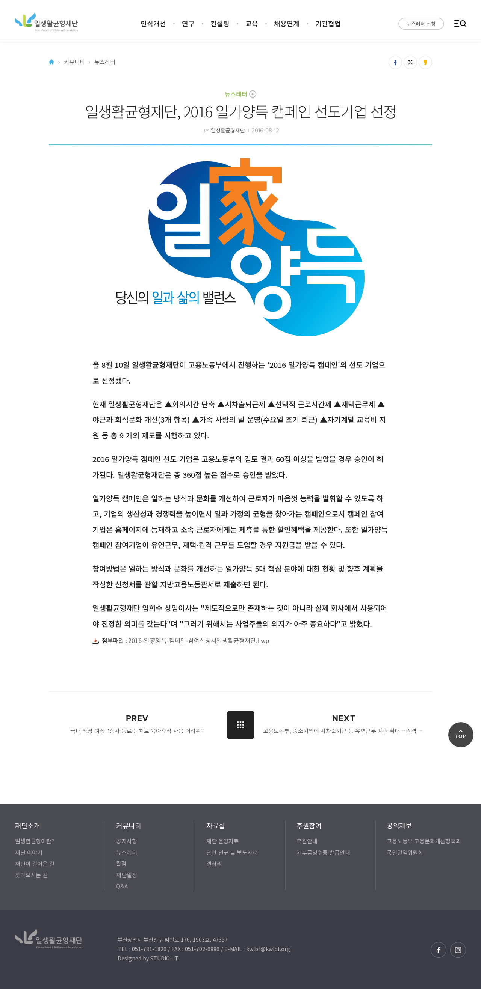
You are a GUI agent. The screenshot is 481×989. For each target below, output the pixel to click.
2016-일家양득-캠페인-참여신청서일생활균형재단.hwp (198, 640)
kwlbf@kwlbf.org (268, 949)
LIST (240, 725)
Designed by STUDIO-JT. (149, 958)
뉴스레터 (236, 93)
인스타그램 (458, 950)
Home (51, 62)
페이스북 (438, 950)
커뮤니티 (74, 62)
